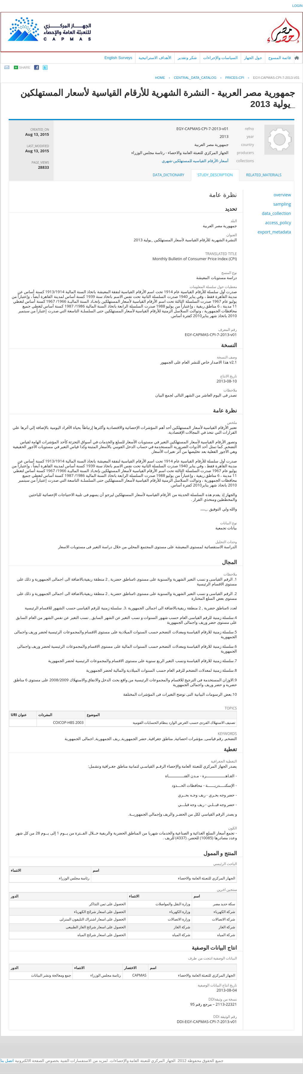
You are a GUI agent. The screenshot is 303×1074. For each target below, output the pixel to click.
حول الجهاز (253, 57)
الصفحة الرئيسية (296, 57)
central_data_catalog (195, 77)
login (297, 5)
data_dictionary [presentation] (168, 174)
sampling (282, 204)
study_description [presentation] (215, 174)
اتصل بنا (7, 1060)
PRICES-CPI (234, 77)
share (25, 67)
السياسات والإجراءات (220, 57)
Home (160, 77)
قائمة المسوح (279, 57)
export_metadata (274, 232)
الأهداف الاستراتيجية (154, 57)
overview (282, 195)
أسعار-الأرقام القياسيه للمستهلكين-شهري (195, 160)
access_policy (278, 222)
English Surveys (118, 57)
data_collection (276, 213)
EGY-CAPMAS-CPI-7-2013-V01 (276, 77)
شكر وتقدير (187, 57)
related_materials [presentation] (263, 174)
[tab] (264, 175)
